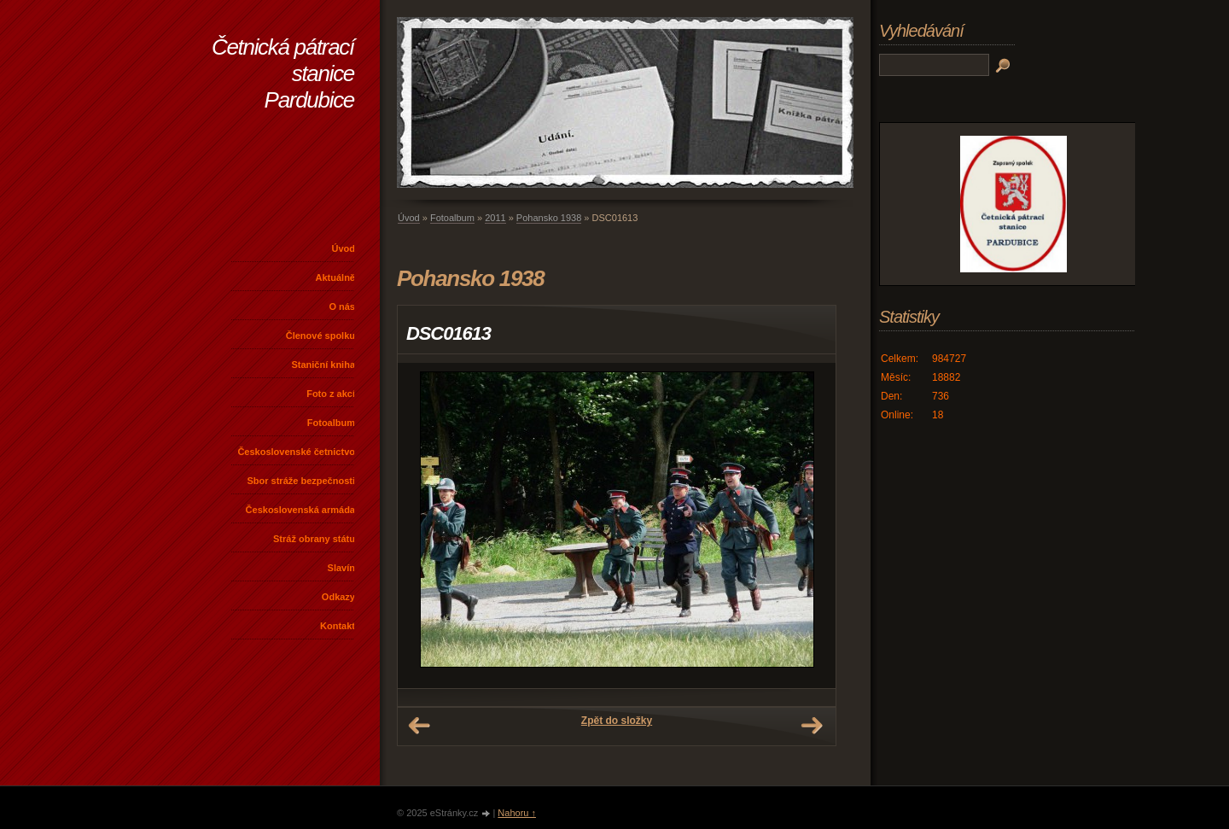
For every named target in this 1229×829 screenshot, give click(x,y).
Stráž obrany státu (314, 539)
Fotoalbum (331, 422)
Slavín (341, 568)
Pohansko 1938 (548, 218)
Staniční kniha (323, 364)
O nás (342, 306)
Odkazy (338, 597)
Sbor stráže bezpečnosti (301, 481)
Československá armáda (300, 510)
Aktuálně (335, 277)
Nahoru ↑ (517, 813)
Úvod (344, 248)
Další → (811, 726)
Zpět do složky (616, 721)
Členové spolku (320, 335)
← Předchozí (419, 726)
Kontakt (337, 626)
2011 (495, 218)
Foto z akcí (330, 393)
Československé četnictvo (296, 452)
